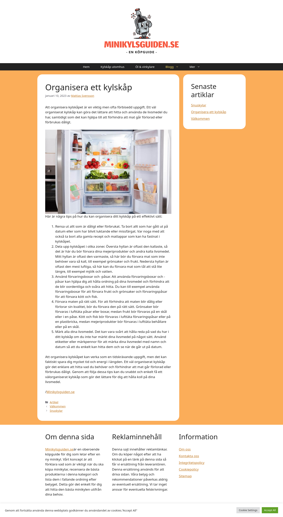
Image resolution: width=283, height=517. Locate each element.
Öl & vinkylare (144, 67)
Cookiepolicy (189, 469)
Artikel (54, 402)
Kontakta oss (189, 456)
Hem (86, 67)
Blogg (174, 66)
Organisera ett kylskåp (208, 112)
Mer (198, 66)
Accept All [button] (270, 510)
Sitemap (185, 476)
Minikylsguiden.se (60, 392)
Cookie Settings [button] (248, 510)
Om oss (185, 449)
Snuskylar (56, 411)
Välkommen (58, 406)
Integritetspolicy (191, 462)
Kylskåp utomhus (112, 67)
